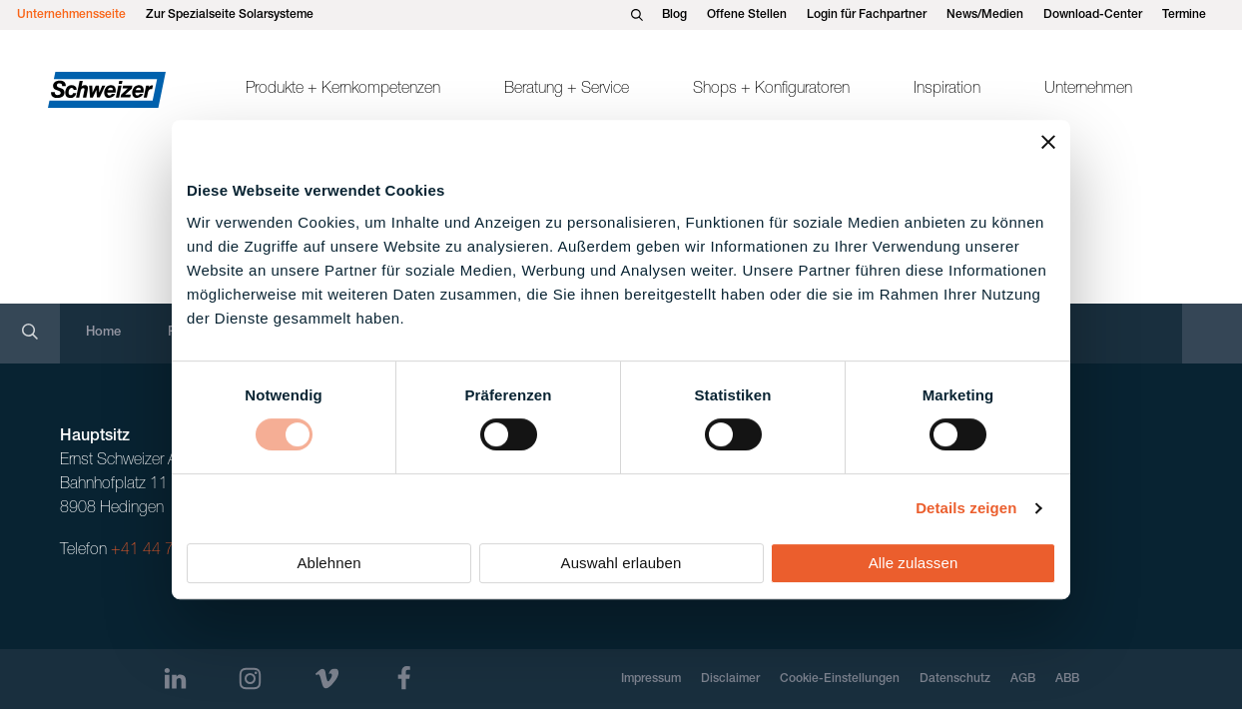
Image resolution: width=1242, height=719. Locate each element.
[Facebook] (403, 678)
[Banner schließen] (1048, 142)
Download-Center (1092, 15)
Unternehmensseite (71, 15)
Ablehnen (328, 562)
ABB (1067, 679)
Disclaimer (730, 679)
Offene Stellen (747, 15)
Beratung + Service (566, 90)
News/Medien (984, 15)
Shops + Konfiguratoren (771, 90)
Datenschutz (955, 679)
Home (103, 333)
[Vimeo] (326, 678)
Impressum (651, 679)
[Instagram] (250, 678)
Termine (1184, 15)
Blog (674, 15)
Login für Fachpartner (867, 15)
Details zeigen (966, 507)
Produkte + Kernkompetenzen (343, 90)
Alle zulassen (913, 562)
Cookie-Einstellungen (840, 679)
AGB (1022, 679)
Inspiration (947, 90)
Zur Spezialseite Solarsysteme (229, 15)
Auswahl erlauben (621, 562)
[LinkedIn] (175, 678)
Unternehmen (1088, 90)
